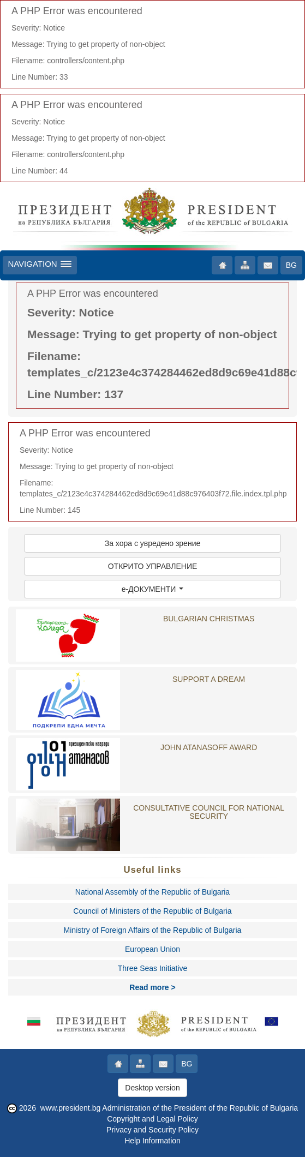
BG (291, 265)
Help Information (152, 1140)
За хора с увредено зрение (153, 543)
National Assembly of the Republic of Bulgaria (152, 892)
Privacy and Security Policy (152, 1129)
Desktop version (152, 1087)
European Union (152, 949)
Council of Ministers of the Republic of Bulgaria (152, 911)
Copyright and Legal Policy (152, 1118)
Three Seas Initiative (153, 968)
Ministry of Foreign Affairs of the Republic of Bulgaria (153, 930)
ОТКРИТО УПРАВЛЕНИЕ (153, 566)
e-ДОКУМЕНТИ (153, 589)
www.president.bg (70, 1108)
